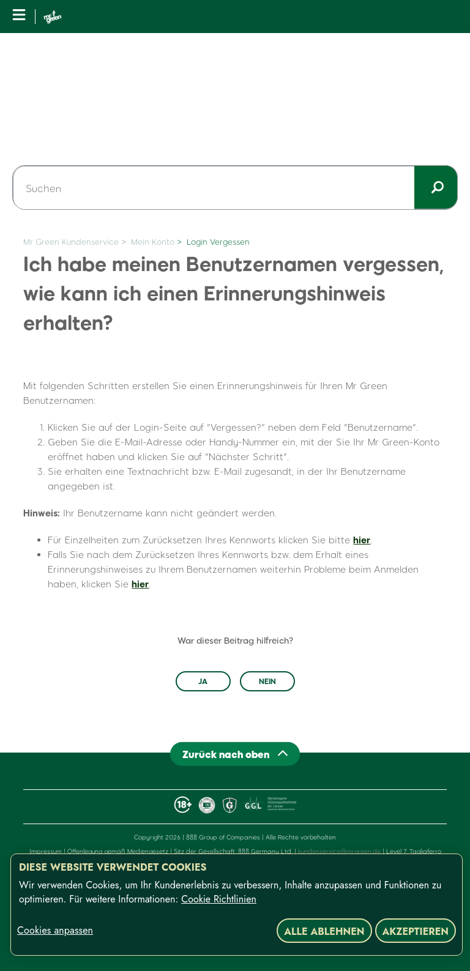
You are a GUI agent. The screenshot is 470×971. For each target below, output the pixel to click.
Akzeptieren (415, 931)
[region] (236, 905)
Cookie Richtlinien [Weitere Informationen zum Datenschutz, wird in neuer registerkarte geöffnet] (218, 899)
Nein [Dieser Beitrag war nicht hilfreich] (267, 681)
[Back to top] (235, 753)
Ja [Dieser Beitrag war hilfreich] (202, 681)
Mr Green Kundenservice (71, 242)
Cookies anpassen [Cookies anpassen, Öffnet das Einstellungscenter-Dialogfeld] (55, 930)
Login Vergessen (218, 242)
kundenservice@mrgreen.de (339, 851)
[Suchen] (235, 188)
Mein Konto (152, 242)
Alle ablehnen (324, 931)
